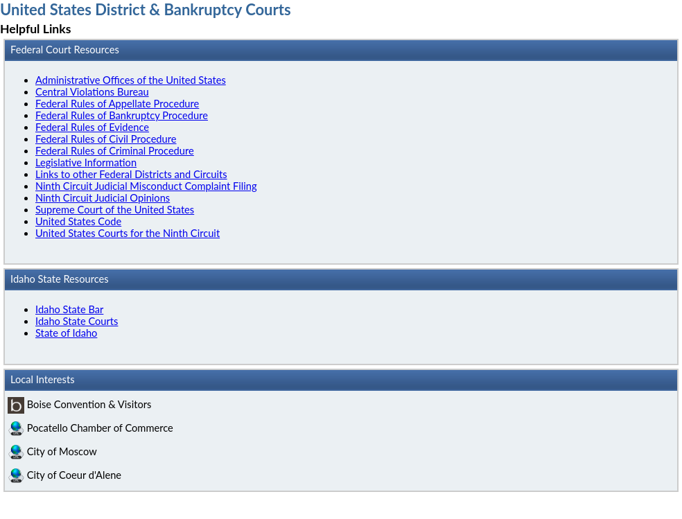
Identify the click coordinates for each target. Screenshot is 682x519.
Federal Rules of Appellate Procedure (117, 103)
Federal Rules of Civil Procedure (106, 139)
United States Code (78, 221)
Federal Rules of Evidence (92, 127)
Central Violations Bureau (92, 92)
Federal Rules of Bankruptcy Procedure (121, 115)
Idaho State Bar (69, 309)
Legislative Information (86, 162)
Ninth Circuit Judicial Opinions (102, 198)
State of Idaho (66, 333)
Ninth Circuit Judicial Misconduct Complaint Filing (146, 186)
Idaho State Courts (76, 321)
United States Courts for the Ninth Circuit (127, 233)
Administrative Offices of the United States (130, 80)
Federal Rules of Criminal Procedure (114, 151)
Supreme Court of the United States (114, 209)
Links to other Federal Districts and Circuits (131, 174)
